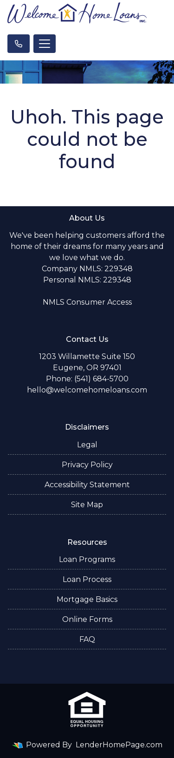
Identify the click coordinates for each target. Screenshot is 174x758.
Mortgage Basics (87, 599)
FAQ (87, 639)
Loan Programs (87, 559)
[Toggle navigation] (44, 43)
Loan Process (87, 579)
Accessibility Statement (87, 484)
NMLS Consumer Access (87, 302)
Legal (87, 444)
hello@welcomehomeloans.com (87, 390)
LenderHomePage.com (119, 744)
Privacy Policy (87, 464)
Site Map (87, 504)
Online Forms (87, 619)
